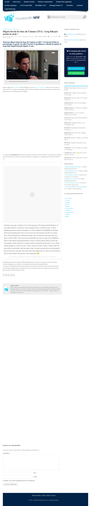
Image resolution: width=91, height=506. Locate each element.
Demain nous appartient (64, 2)
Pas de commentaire (7, 37)
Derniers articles (29, 2)
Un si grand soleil (26, 5)
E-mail (35, 476)
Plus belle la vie (40, 5)
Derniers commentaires (45, 2)
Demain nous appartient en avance (73, 166)
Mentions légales (36, 495)
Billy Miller (16, 87)
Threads (67, 204)
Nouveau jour (68, 186)
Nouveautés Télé (6, 29)
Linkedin (67, 214)
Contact (44, 495)
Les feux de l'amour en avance (72, 182)
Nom (34, 473)
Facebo (67, 200)
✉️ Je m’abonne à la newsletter (76, 68)
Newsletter (69, 5)
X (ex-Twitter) (68, 198)
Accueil (7, 2)
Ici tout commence (11, 5)
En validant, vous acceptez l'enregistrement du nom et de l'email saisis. (19, 480)
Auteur (48, 495)
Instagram (67, 202)
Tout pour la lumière (80, 186)
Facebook (80, 5)
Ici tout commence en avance (71, 174)
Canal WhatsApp (10, 9)
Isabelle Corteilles (42, 36)
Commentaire (6, 453)
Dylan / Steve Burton (40, 87)
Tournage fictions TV (56, 5)
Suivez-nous (16, 2)
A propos (53, 495)
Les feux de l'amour (14, 29)
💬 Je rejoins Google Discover (76, 73)
